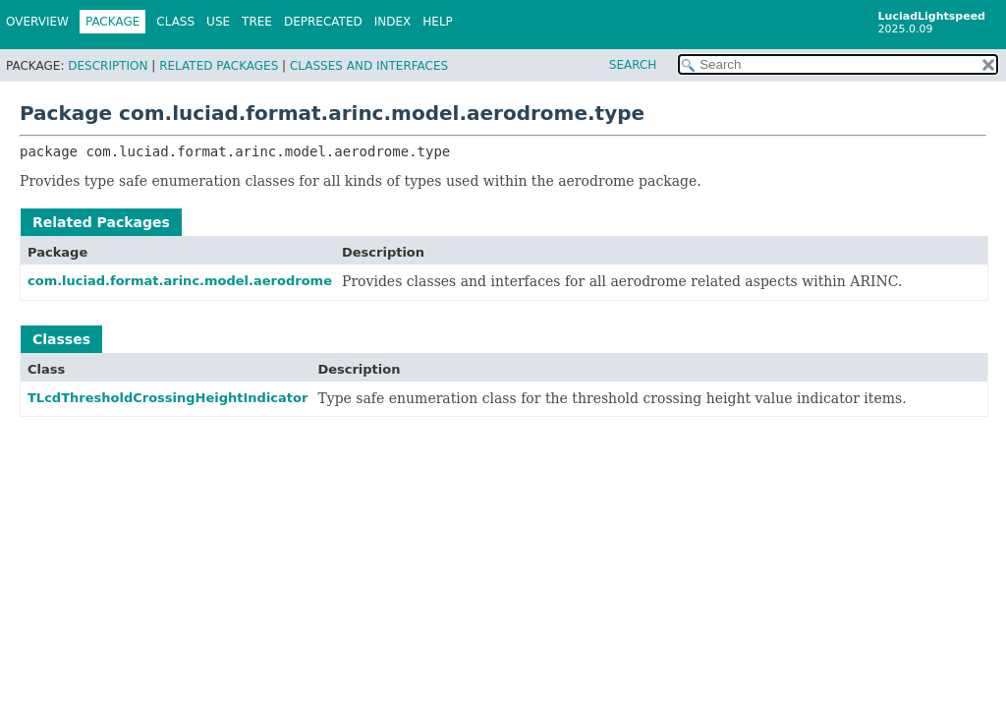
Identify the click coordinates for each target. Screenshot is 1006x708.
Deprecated (323, 22)
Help (437, 22)
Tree (257, 22)
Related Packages (218, 66)
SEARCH (633, 65)
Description (107, 66)
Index (393, 22)
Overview (37, 22)
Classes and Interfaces (369, 66)
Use (218, 22)
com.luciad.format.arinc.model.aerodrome (180, 280)
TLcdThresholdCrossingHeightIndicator (167, 397)
